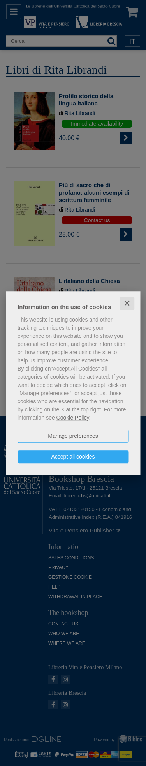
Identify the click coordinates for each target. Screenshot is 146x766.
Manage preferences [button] (73, 436)
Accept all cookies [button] (73, 456)
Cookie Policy (72, 418)
